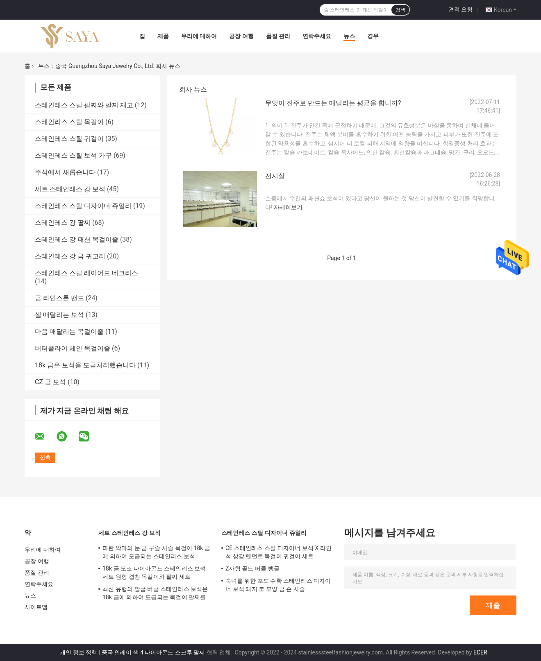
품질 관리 (278, 36)
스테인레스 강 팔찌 (63, 222)
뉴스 (349, 36)
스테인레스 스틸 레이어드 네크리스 (86, 273)
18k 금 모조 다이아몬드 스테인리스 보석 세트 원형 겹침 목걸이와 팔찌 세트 (154, 572)
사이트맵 (36, 607)
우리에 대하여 (199, 36)
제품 (163, 36)
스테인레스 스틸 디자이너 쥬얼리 (83, 206)
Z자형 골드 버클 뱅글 (252, 568)
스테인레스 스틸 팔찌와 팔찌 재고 (84, 105)
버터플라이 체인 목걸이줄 (72, 348)
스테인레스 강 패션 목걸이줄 (76, 239)
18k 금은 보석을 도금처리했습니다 (85, 365)
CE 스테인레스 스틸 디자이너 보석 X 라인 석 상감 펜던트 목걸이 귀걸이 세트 (278, 552)
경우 (373, 36)
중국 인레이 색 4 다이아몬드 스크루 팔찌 (153, 652)
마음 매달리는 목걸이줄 (69, 331)
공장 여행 (241, 36)
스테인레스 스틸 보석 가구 (73, 155)
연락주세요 (316, 36)
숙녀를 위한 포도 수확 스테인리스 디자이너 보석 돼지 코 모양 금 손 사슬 (278, 584)
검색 (400, 10)
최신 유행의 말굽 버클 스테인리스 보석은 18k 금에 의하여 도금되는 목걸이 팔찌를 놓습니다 (155, 594)
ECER (480, 652)
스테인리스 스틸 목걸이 (69, 122)
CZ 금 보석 (50, 382)
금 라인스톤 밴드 (59, 298)
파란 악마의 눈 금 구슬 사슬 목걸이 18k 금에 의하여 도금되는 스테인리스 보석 (156, 552)
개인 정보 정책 (78, 652)
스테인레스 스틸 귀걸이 (69, 139)
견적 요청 (460, 9)
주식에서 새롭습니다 (65, 172)
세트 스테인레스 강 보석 (70, 189)
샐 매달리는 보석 (59, 315)
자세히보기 (288, 207)
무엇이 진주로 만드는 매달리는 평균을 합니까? (333, 103)
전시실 (275, 176)
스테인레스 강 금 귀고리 (70, 256)
